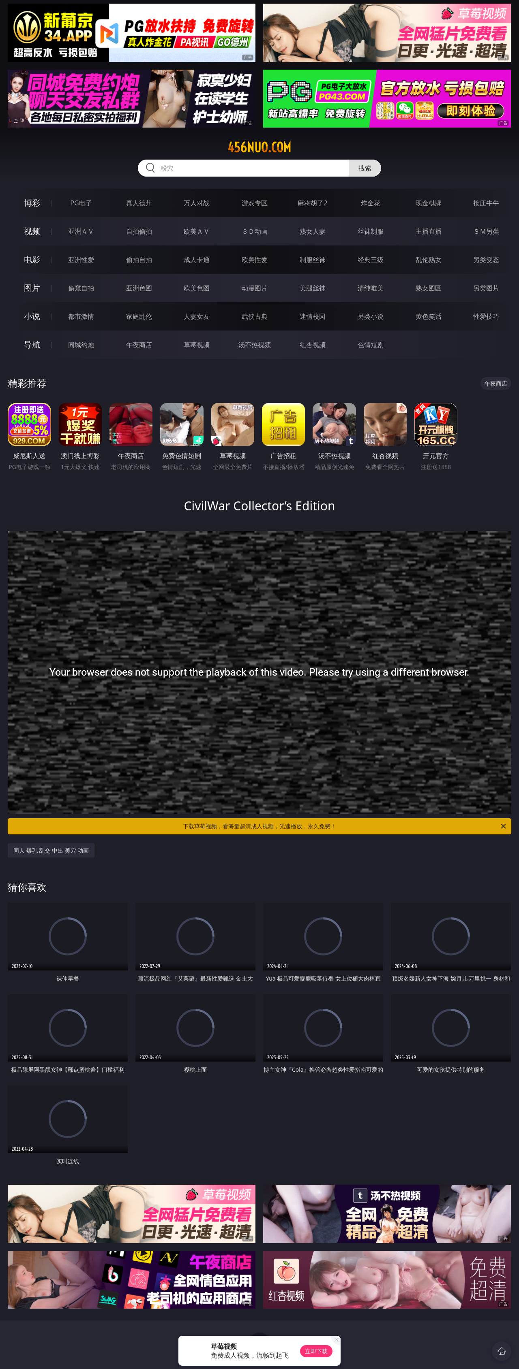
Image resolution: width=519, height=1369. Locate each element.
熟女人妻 (313, 231)
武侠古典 (255, 316)
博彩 (32, 202)
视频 (32, 231)
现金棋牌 (429, 202)
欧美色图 (197, 288)
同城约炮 (81, 344)
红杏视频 (313, 344)
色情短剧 (371, 344)
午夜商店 (139, 344)
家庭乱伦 (139, 316)
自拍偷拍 (139, 231)
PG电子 (81, 202)
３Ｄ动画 (255, 231)
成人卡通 (197, 259)
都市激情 (81, 316)
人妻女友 (197, 316)
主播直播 (429, 231)
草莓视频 (197, 344)
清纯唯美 (371, 288)
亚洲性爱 (81, 259)
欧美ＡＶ (197, 231)
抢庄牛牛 (486, 202)
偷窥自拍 (81, 288)
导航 (32, 344)
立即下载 (316, 1351)
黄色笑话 (429, 316)
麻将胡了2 (312, 202)
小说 (32, 316)
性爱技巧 (486, 316)
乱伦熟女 (429, 259)
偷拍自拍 (139, 259)
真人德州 (139, 202)
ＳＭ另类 (486, 231)
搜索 (364, 168)
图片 (32, 287)
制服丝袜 (313, 259)
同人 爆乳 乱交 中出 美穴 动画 (51, 850)
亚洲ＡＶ (81, 231)
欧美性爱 (255, 259)
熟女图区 (429, 288)
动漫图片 (255, 288)
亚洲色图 (139, 288)
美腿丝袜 (313, 288)
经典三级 (371, 259)
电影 (32, 259)
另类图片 (486, 288)
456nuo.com (259, 147)
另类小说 (371, 316)
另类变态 (486, 259)
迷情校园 (313, 316)
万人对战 (197, 202)
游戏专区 (255, 202)
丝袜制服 (371, 231)
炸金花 (370, 202)
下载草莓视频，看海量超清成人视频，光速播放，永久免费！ (345, 826)
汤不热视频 (254, 344)
